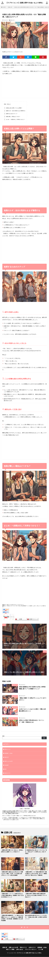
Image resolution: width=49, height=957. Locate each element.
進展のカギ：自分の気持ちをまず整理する (14, 111)
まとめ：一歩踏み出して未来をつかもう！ (14, 119)
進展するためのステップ (10, 114)
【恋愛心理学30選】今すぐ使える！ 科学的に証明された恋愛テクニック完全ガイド (12, 850)
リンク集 (40, 949)
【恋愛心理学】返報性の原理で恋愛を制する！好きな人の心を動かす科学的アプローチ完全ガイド (36, 895)
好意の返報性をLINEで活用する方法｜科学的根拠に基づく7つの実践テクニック (32, 688)
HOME (4, 7)
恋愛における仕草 (8, 761)
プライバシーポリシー (30, 949)
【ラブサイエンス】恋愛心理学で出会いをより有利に (24, 3)
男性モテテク (7, 749)
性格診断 (6, 765)
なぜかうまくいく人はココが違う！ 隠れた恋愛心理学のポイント (32, 710)
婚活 (5, 769)
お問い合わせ (15, 818)
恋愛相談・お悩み (13, 718)
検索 (3, 736)
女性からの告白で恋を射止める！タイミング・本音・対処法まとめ (31, 721)
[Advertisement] (24, 85)
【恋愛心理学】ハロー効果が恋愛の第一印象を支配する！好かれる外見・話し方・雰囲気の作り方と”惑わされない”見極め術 (36, 873)
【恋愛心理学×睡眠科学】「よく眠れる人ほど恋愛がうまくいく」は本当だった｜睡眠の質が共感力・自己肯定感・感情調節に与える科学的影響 (12, 918)
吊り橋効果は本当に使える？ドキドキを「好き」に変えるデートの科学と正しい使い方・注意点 (36, 851)
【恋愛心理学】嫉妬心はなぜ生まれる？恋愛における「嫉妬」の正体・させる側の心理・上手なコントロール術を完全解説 (12, 873)
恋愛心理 (10, 7)
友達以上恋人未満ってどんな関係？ (13, 108)
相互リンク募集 (10, 949)
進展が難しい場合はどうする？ (12, 117)
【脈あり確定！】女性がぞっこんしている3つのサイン (32, 699)
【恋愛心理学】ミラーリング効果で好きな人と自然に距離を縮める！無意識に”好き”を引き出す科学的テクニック (12, 895)
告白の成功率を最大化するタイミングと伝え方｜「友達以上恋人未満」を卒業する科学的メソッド (36, 917)
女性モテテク (7, 773)
